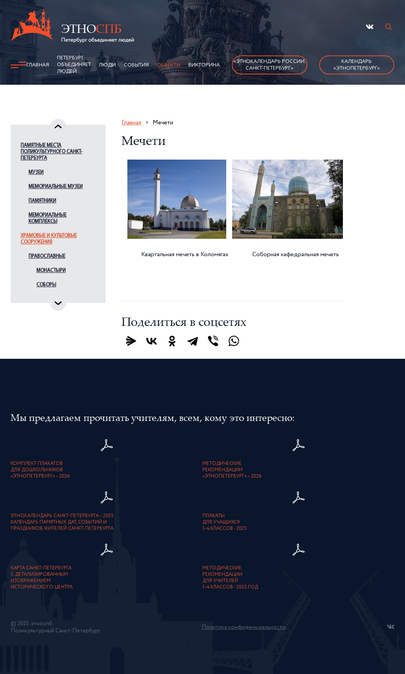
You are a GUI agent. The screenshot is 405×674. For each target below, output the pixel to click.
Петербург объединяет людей (74, 64)
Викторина (204, 65)
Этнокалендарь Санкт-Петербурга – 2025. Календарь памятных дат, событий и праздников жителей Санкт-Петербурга (63, 522)
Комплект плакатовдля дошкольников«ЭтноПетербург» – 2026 (40, 470)
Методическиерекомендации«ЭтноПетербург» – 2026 (232, 470)
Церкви (44, 299)
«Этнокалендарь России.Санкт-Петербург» (269, 65)
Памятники (42, 201)
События (136, 65)
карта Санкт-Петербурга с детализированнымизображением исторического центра (42, 578)
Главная (37, 65)
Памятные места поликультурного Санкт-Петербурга (51, 152)
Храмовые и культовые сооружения (49, 239)
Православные (46, 256)
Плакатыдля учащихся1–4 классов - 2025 (224, 522)
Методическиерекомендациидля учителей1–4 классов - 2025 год (230, 578)
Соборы (46, 284)
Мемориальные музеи (55, 186)
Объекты (168, 65)
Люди (107, 65)
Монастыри (51, 270)
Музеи (36, 172)
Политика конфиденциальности (244, 627)
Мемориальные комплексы (47, 218)
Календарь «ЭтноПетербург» (356, 65)
